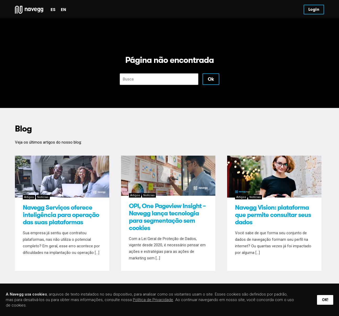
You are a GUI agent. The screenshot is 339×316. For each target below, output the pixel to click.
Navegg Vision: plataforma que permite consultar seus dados (273, 215)
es (53, 10)
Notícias (42, 197)
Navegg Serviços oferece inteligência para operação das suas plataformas (61, 215)
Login (313, 9)
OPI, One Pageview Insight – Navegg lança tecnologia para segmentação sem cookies (167, 216)
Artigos (29, 197)
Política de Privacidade (153, 299)
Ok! (325, 299)
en (63, 10)
